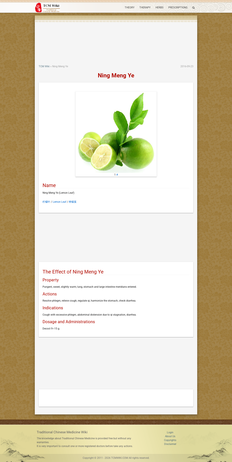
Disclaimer (170, 444)
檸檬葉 (73, 201)
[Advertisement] (116, 40)
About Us (170, 436)
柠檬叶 (46, 201)
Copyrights (170, 440)
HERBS (159, 7)
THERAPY (145, 7)
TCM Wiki (44, 66)
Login (170, 432)
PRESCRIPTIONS (178, 7)
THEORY (130, 7)
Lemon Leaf (59, 201)
